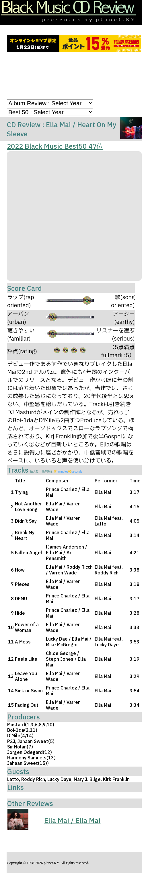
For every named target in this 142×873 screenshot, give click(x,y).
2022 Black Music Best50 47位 (55, 146)
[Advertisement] (74, 76)
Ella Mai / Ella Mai (72, 820)
